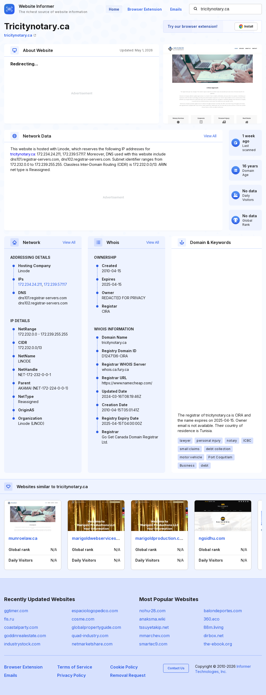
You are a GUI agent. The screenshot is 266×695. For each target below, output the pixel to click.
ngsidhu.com (212, 538)
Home (114, 9)
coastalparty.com (21, 627)
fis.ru (9, 619)
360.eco (212, 619)
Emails (176, 9)
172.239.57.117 (55, 284)
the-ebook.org (218, 643)
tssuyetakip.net (154, 627)
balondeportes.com (223, 610)
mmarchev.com (154, 635)
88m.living (213, 627)
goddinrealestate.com (25, 635)
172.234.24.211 (30, 284)
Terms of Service (74, 667)
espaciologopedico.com (95, 610)
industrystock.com (22, 643)
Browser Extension (145, 9)
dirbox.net (213, 635)
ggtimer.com (16, 610)
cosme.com (83, 619)
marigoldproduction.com (160, 538)
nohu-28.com (152, 610)
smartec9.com (153, 643)
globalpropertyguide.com (96, 627)
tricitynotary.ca (20, 35)
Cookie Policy (124, 667)
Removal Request (127, 675)
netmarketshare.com (92, 643)
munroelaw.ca (23, 538)
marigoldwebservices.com (99, 538)
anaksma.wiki (152, 619)
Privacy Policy (71, 675)
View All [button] (210, 136)
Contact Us (176, 668)
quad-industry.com (90, 635)
